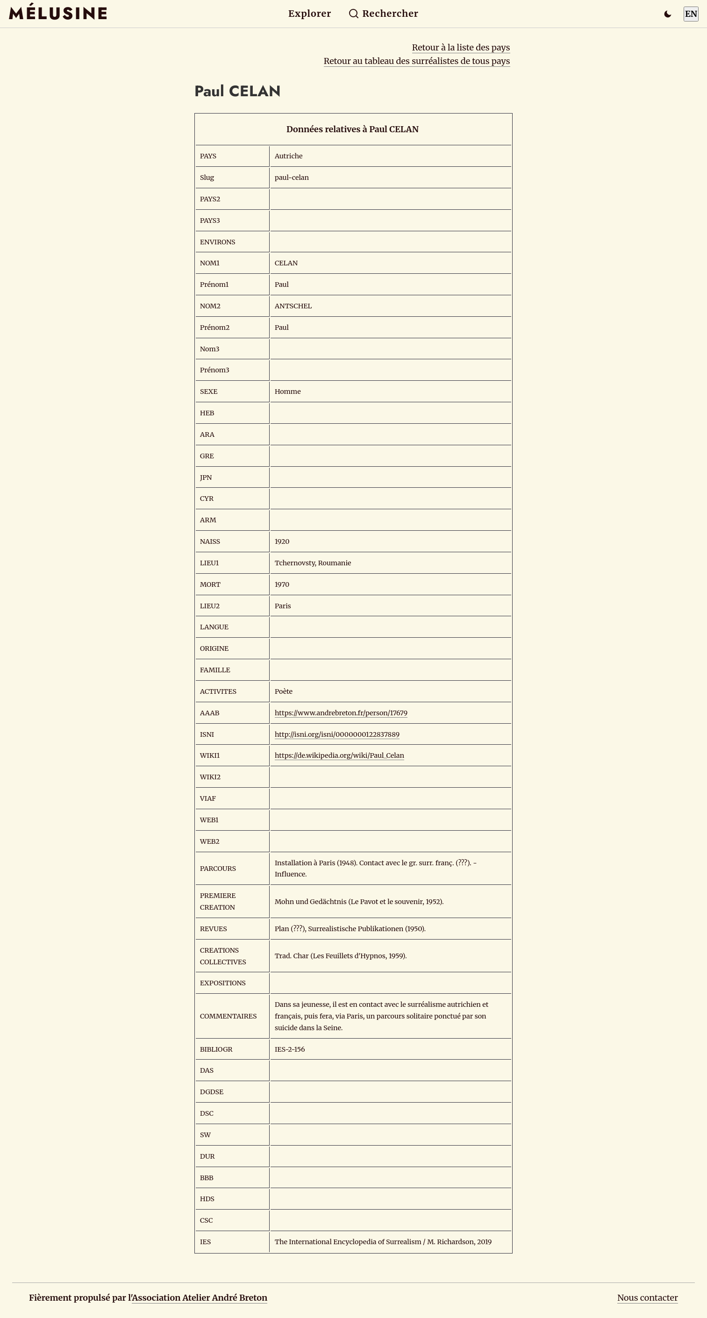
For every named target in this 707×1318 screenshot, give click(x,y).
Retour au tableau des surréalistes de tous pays (417, 61)
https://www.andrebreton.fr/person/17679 (341, 713)
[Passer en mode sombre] (667, 14)
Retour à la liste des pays (461, 47)
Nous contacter (647, 1297)
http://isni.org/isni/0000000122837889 (337, 734)
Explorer (309, 13)
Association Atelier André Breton (199, 1297)
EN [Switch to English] (691, 13)
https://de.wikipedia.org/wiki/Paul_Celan (339, 755)
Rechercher (383, 13)
